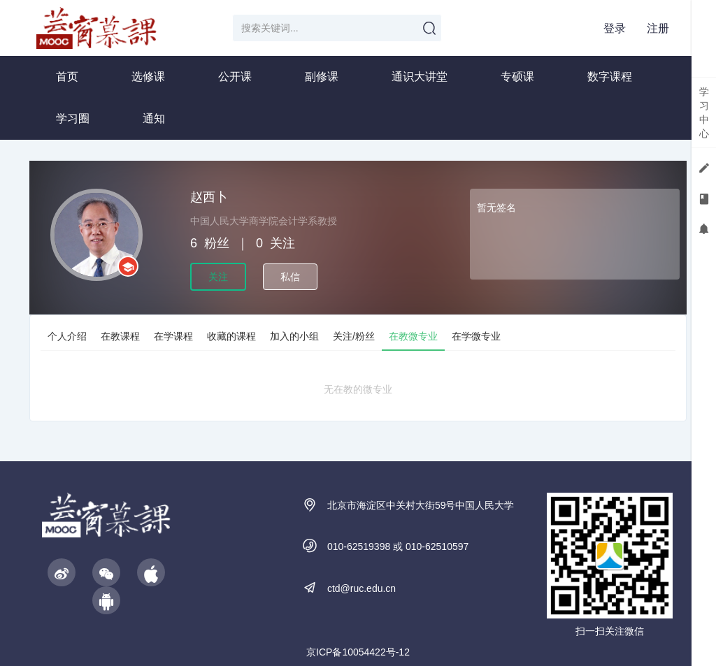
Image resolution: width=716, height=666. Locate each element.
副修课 (321, 76)
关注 (218, 276)
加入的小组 (294, 336)
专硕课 (517, 76)
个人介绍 (67, 336)
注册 (658, 28)
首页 (67, 76)
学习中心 (704, 112)
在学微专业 (476, 336)
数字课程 (609, 76)
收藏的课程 (231, 336)
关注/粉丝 (354, 336)
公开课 (235, 76)
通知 (154, 118)
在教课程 (120, 336)
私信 (290, 276)
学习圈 (73, 118)
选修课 (148, 76)
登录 (614, 28)
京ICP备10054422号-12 (358, 652)
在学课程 (173, 336)
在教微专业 (413, 336)
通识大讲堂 (420, 76)
